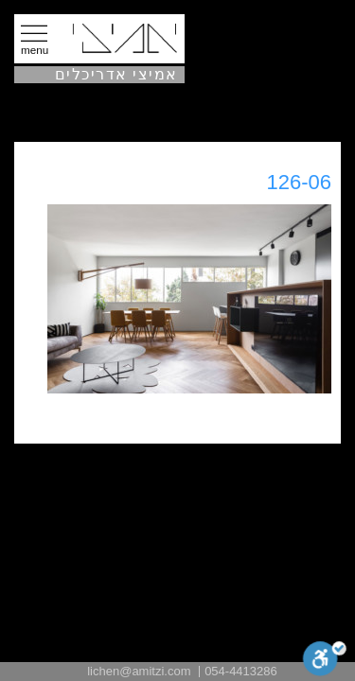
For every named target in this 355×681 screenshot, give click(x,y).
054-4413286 (240, 671)
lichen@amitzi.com (138, 671)
